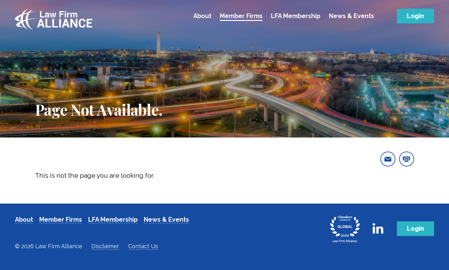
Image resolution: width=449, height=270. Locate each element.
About (202, 16)
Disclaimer (105, 246)
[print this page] (406, 159)
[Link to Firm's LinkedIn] (377, 228)
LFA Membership (295, 16)
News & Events (351, 16)
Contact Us (143, 246)
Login (415, 16)
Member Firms (241, 16)
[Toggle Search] (387, 15)
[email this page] (387, 159)
